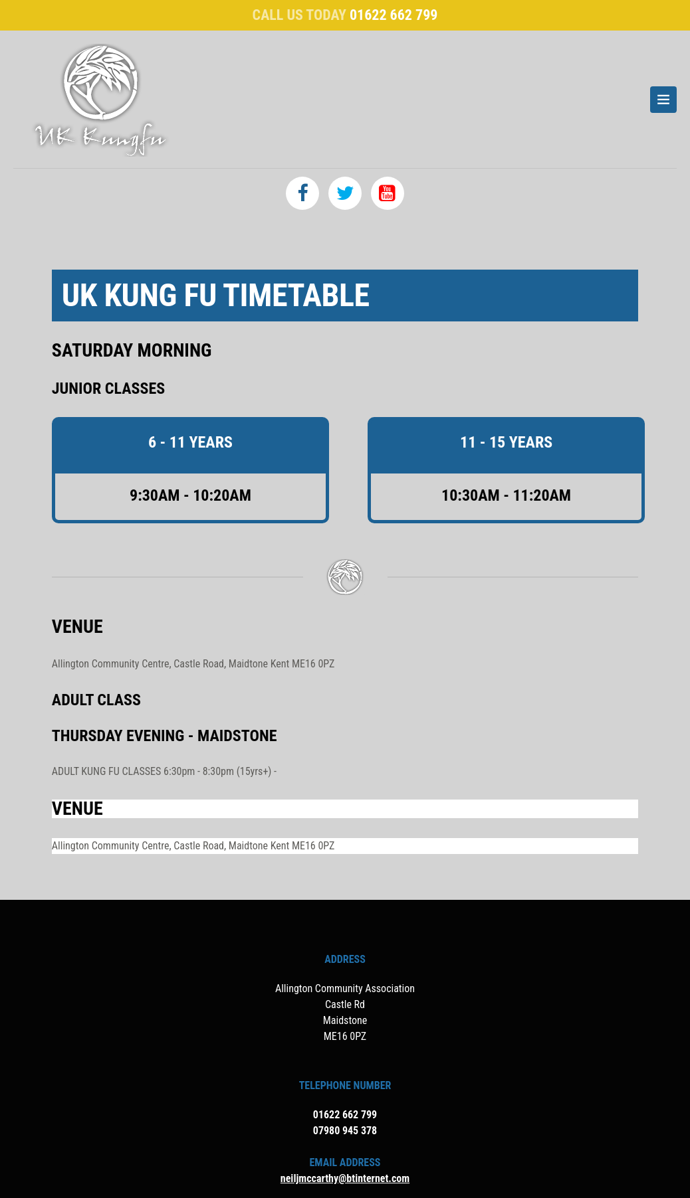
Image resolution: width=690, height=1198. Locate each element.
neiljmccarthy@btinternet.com (345, 1178)
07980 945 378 (345, 1130)
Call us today (345, 15)
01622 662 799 (345, 1114)
